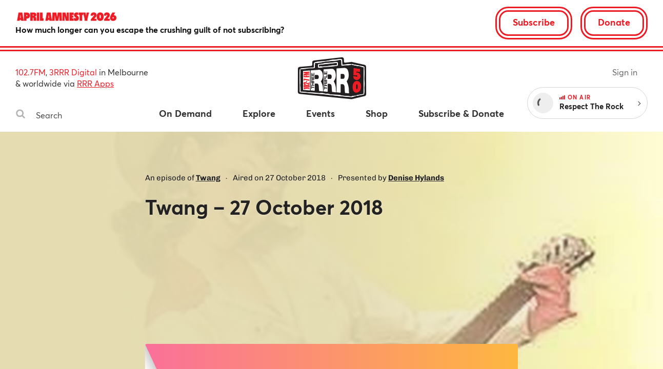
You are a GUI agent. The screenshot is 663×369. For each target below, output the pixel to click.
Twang (208, 177)
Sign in (624, 72)
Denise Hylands (416, 177)
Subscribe (534, 22)
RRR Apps (95, 83)
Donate (614, 22)
